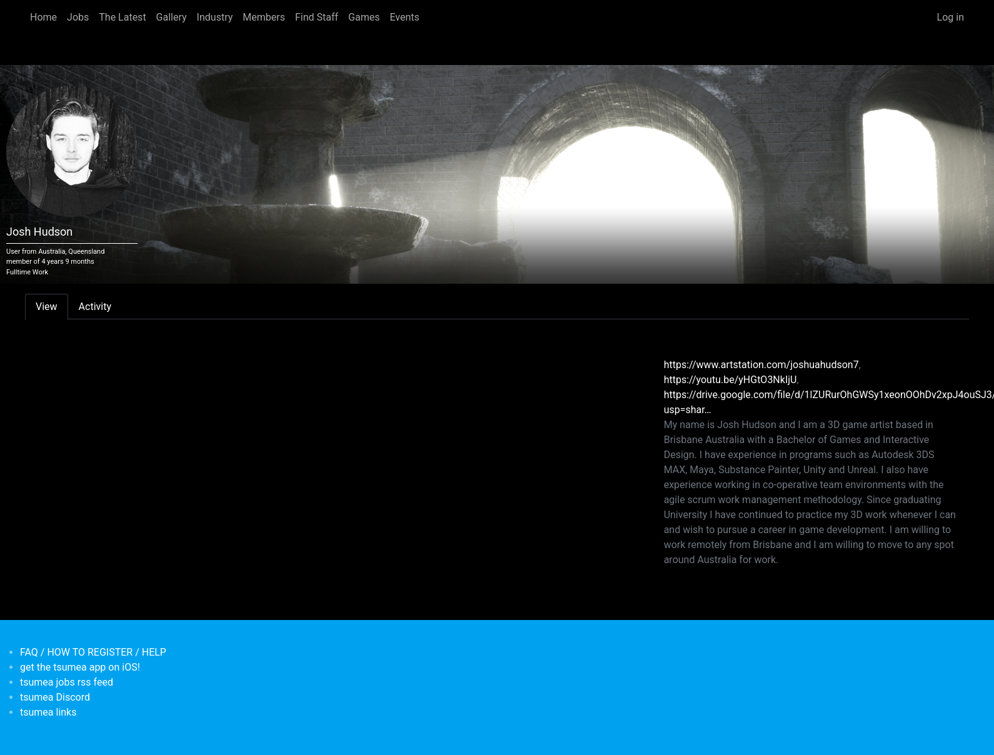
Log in (950, 17)
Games (363, 17)
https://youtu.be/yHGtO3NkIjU (730, 380)
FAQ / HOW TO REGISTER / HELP (93, 652)
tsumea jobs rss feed (66, 682)
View (47, 306)
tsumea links (48, 712)
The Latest (122, 17)
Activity (95, 306)
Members (264, 17)
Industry (215, 17)
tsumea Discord (55, 697)
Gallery (171, 17)
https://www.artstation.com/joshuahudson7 (761, 365)
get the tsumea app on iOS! (80, 667)
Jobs (78, 17)
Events (404, 17)
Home (43, 17)
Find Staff (316, 17)
